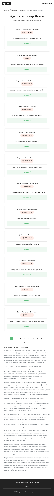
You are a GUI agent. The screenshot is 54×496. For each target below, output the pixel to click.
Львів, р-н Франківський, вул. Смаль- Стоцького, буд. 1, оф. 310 (27, 193)
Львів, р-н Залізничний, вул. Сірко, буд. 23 (27, 295)
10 (24, 343)
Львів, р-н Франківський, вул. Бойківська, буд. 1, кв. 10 (27, 39)
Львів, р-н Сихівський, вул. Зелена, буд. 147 (27, 141)
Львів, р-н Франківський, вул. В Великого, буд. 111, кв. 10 (27, 64)
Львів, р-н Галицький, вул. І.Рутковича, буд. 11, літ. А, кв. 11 (27, 321)
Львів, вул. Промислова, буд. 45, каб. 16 (27, 244)
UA (26, 486)
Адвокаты (45, 3)
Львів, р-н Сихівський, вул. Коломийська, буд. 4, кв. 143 (27, 90)
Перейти (27, 43)
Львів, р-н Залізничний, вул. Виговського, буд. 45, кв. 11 (27, 270)
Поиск (37, 482)
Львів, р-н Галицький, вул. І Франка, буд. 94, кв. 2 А (27, 167)
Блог (50, 3)
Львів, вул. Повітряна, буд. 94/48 (27, 218)
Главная (17, 482)
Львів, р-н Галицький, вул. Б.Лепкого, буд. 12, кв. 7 (27, 116)
